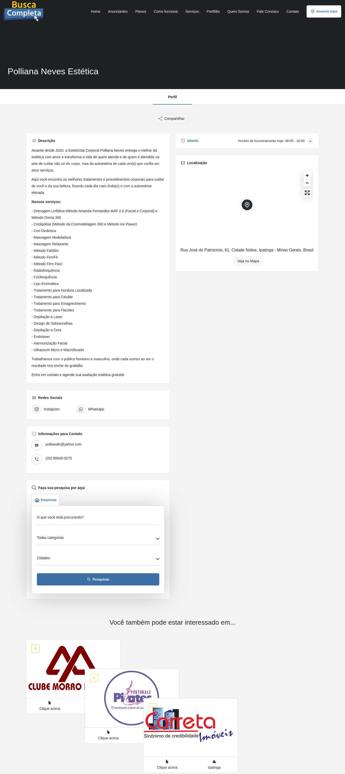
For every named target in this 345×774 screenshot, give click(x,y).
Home (95, 11)
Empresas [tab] (45, 500)
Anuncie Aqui (323, 11)
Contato (292, 11)
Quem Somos (238, 11)
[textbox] (98, 539)
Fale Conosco (268, 11)
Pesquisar (98, 579)
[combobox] (98, 539)
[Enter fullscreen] (307, 192)
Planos (140, 11)
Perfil (172, 97)
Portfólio (213, 11)
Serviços (192, 11)
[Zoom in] (307, 175)
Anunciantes (118, 11)
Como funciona (166, 11)
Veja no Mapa (248, 261)
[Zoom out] (307, 183)
